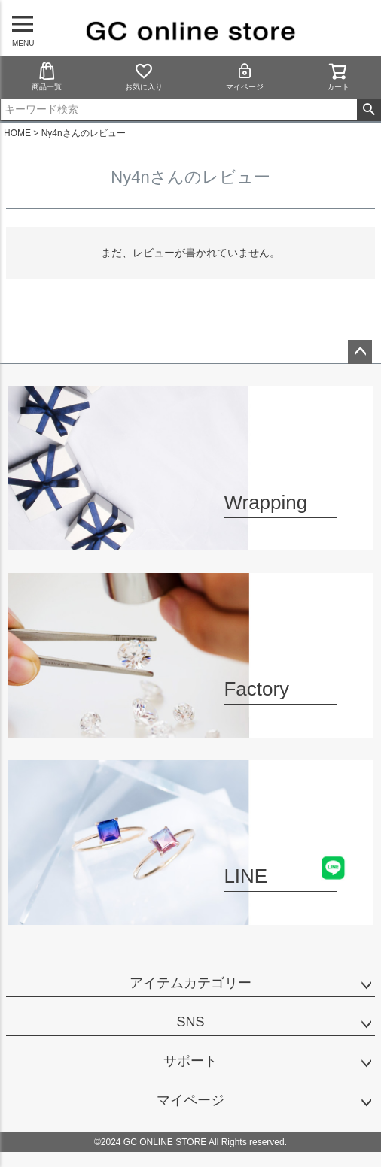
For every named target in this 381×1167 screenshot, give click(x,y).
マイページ (245, 76)
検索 (368, 109)
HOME (17, 133)
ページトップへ (360, 352)
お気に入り (144, 76)
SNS (190, 1021)
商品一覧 (47, 76)
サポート (190, 1060)
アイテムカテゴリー (190, 982)
